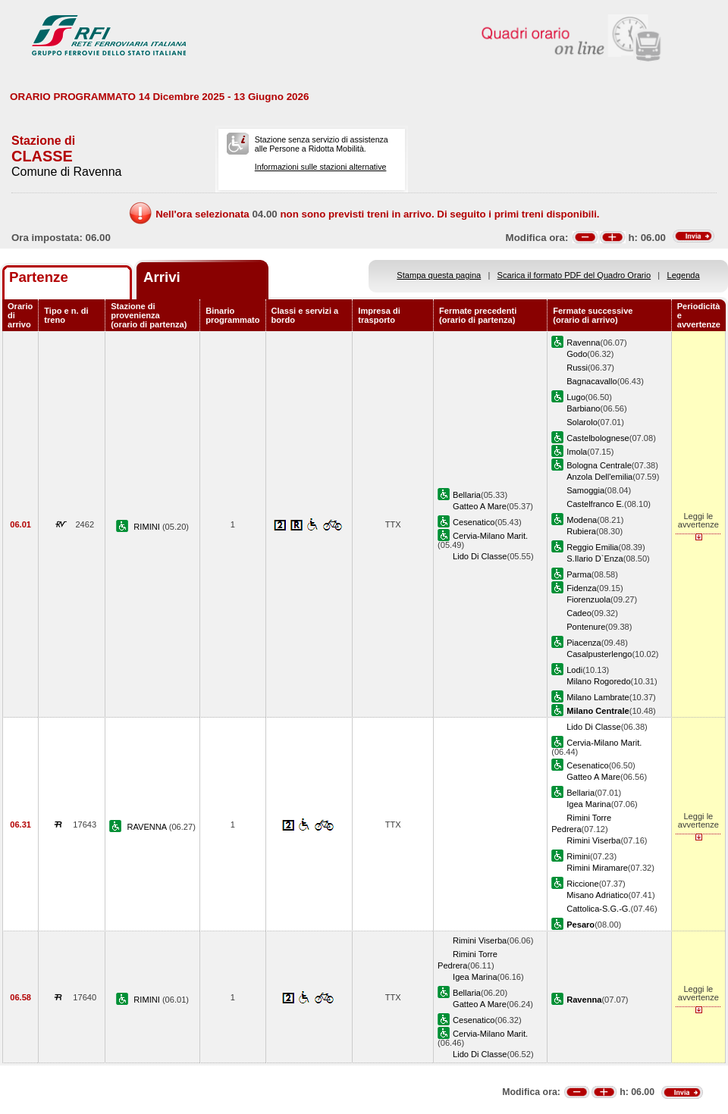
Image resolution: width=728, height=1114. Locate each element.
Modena (581, 519)
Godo (576, 353)
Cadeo (579, 613)
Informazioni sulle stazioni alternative (321, 166)
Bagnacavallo (591, 381)
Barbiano (583, 408)
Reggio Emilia (592, 547)
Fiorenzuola (588, 599)
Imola (576, 451)
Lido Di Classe (480, 556)
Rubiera (581, 531)
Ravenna (583, 342)
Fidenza (581, 588)
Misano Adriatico (597, 895)
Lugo (575, 397)
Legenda (683, 275)
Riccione (582, 883)
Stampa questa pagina (439, 275)
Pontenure (585, 626)
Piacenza (583, 642)
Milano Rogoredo (598, 681)
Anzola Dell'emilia (599, 476)
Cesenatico (473, 522)
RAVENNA (148, 826)
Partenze (38, 277)
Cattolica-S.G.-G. (598, 908)
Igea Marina (588, 804)
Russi (577, 367)
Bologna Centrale (599, 465)
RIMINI (147, 526)
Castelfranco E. (595, 503)
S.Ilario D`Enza (594, 558)
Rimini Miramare (597, 867)
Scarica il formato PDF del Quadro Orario (574, 275)
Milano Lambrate (597, 697)
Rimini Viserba (593, 840)
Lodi (574, 669)
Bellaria (467, 494)
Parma (579, 574)
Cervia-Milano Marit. (490, 535)
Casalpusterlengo (599, 654)
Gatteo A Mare (480, 506)
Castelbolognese (597, 438)
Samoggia (585, 490)
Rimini (578, 856)
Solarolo (582, 422)
